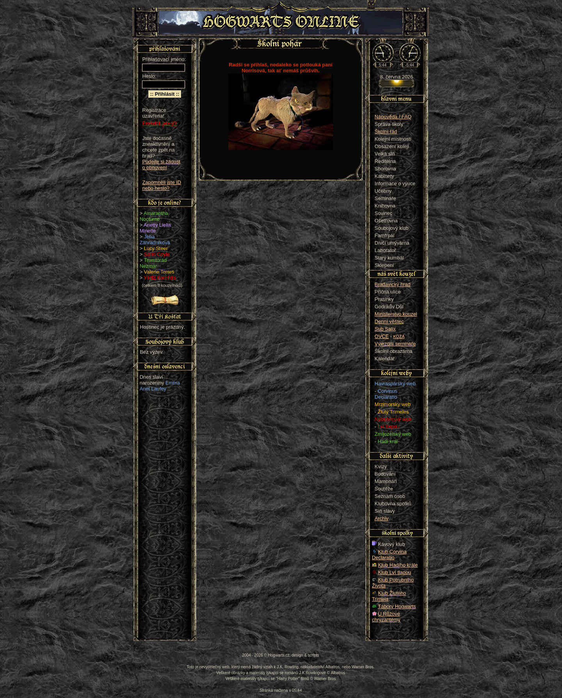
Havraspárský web (395, 384)
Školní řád (386, 131)
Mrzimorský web (393, 404)
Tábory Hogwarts (397, 606)
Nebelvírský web (393, 419)
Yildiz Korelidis (160, 278)
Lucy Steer (156, 248)
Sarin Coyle (157, 254)
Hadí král (388, 441)
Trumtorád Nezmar (153, 263)
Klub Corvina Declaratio (389, 554)
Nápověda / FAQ (393, 117)
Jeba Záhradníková (155, 239)
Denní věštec (389, 321)
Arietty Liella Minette (155, 228)
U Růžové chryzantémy (386, 617)
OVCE (382, 336)
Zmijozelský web (393, 434)
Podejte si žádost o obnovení (161, 164)
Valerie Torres (159, 272)
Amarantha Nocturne (154, 216)
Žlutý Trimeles (393, 412)
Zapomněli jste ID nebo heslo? (161, 185)
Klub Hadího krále (398, 565)
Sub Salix (385, 329)
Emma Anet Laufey (160, 386)
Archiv (382, 518)
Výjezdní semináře (395, 344)
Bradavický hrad (393, 284)
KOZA (399, 336)
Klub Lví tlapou (394, 572)
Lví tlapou (389, 427)
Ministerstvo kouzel (396, 314)
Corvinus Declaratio (386, 394)
